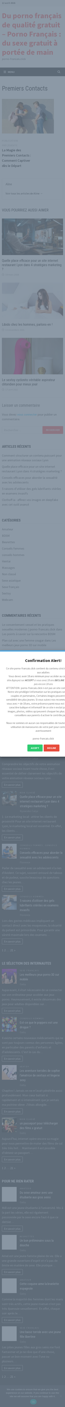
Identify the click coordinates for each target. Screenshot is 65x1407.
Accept (35, 748)
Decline (51, 748)
